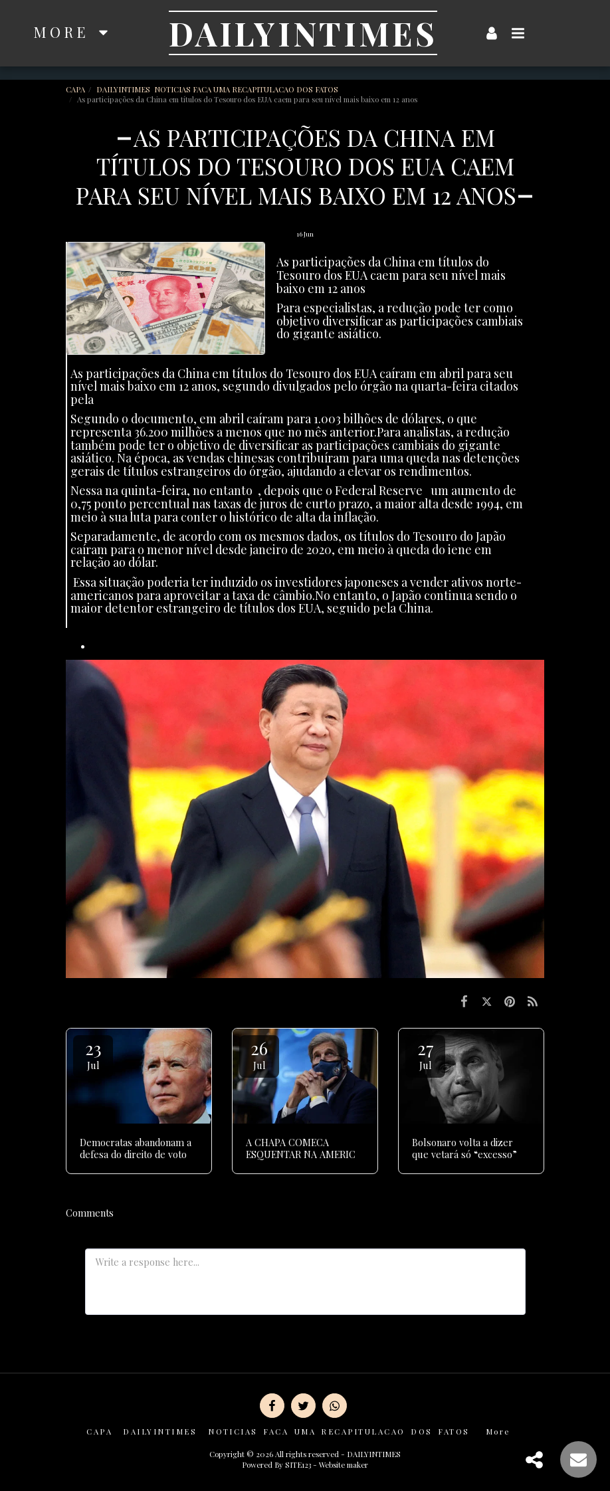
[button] (518, 33)
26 (259, 1054)
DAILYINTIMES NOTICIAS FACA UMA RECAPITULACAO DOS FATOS (218, 89)
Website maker (343, 1465)
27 (425, 1054)
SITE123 (298, 1465)
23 (93, 1054)
